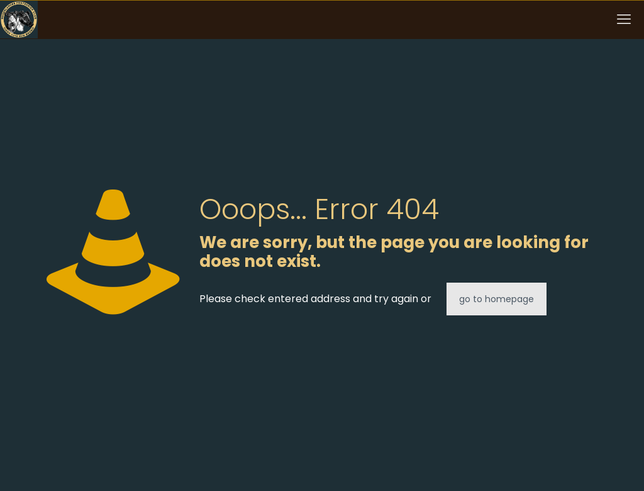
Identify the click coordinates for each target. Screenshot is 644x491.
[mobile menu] (624, 19)
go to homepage (496, 299)
